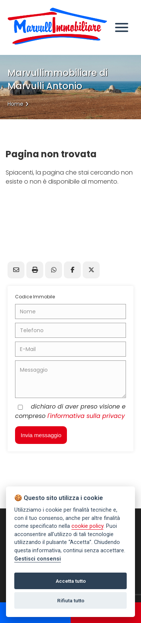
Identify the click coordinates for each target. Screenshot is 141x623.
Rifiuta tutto (70, 600)
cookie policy (87, 526)
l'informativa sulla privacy (86, 416)
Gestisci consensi (37, 559)
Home (15, 104)
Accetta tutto (71, 581)
